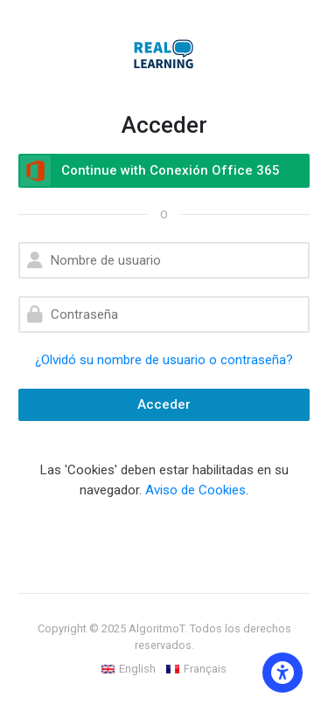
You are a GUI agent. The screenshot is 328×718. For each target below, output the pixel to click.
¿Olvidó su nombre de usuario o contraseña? (164, 360)
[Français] (196, 669)
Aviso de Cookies (195, 490)
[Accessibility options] (282, 672)
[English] (128, 669)
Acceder (164, 404)
